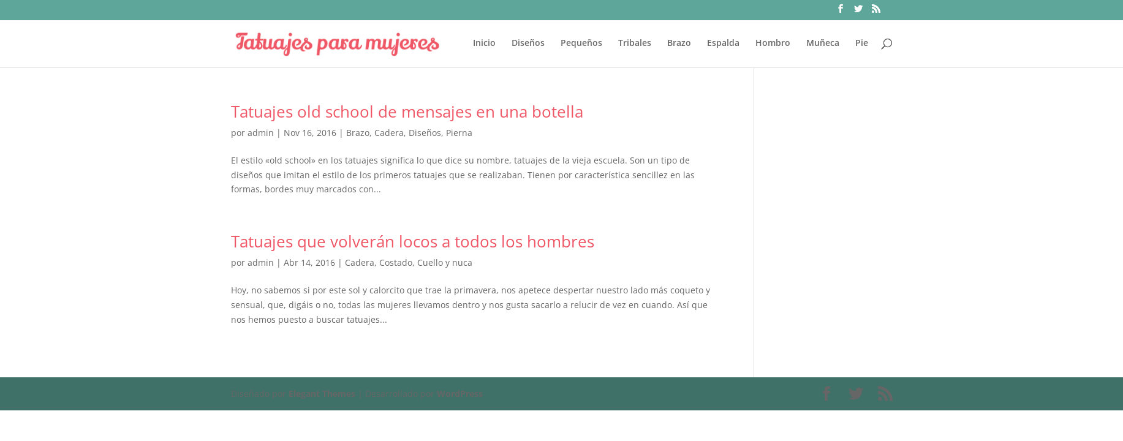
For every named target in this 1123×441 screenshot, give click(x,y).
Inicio (484, 43)
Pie (861, 43)
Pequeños (581, 43)
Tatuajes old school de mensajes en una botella (407, 111)
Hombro (772, 43)
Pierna (459, 132)
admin (261, 132)
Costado (395, 262)
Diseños (528, 43)
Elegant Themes (322, 393)
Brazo (679, 43)
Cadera (389, 132)
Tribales (634, 43)
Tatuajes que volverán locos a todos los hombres (412, 241)
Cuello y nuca (444, 262)
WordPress (460, 393)
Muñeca (822, 43)
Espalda (723, 43)
